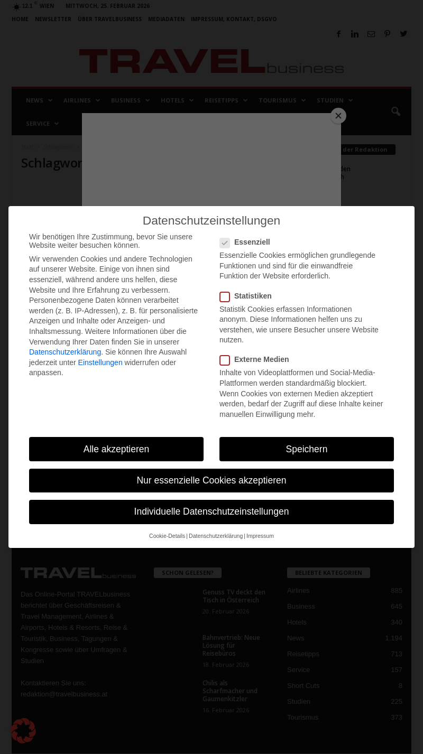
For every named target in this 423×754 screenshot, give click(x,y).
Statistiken (249, 296)
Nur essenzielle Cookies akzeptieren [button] (211, 480)
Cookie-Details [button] (167, 536)
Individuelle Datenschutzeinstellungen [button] (211, 511)
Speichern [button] (307, 449)
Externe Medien (257, 359)
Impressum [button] (260, 536)
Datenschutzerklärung (65, 352)
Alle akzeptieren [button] (117, 449)
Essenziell (248, 242)
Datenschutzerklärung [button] (216, 536)
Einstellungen (100, 362)
